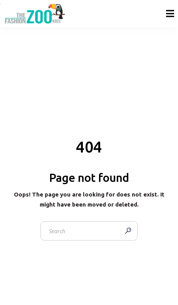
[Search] (128, 231)
